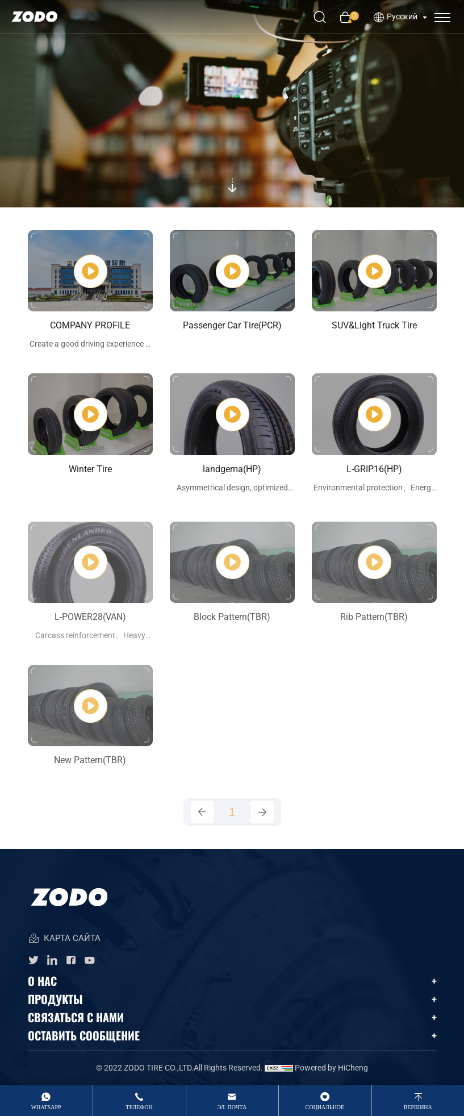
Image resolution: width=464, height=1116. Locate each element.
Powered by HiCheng (331, 1067)
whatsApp (46, 1107)
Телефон (139, 1107)
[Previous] (202, 812)
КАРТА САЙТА (64, 939)
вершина (418, 1107)
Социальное (325, 1107)
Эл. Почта (232, 1107)
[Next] (262, 812)
